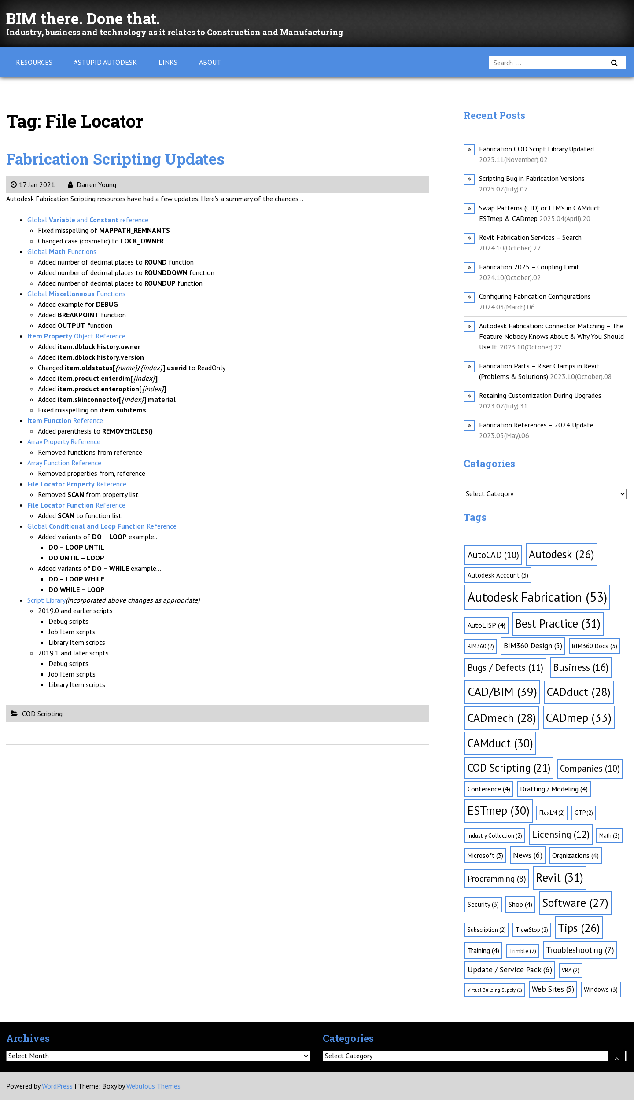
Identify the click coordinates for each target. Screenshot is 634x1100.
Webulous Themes (153, 1086)
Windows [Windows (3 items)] (601, 989)
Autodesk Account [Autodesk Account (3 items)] (498, 575)
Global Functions (61, 251)
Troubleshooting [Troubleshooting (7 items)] (580, 950)
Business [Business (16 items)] (580, 667)
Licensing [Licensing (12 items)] (561, 834)
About (210, 62)
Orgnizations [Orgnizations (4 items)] (575, 855)
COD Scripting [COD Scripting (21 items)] (509, 768)
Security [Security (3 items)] (483, 904)
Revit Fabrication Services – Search (530, 237)
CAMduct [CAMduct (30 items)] (500, 743)
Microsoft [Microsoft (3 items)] (485, 855)
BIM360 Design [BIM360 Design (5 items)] (533, 646)
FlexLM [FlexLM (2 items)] (552, 813)
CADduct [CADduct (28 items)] (579, 691)
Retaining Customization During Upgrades (540, 395)
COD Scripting (42, 713)
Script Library (46, 600)
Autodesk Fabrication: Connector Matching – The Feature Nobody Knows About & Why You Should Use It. (551, 336)
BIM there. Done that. (94, 17)
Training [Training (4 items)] (483, 950)
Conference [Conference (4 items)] (489, 788)
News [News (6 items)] (527, 855)
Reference (65, 420)
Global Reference (102, 526)
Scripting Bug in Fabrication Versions (532, 178)
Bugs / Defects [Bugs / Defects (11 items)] (505, 667)
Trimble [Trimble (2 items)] (522, 951)
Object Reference (76, 335)
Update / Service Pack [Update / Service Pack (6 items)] (510, 969)
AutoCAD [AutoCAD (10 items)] (493, 555)
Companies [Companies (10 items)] (590, 768)
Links (167, 62)
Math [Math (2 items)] (609, 835)
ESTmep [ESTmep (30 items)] (499, 810)
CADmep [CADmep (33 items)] (579, 717)
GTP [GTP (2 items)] (584, 813)
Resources (34, 62)
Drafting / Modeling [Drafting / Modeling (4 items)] (554, 788)
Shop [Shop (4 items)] (520, 904)
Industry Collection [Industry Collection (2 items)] (495, 835)
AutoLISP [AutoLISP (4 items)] (486, 625)
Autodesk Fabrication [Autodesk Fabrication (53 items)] (537, 597)
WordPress (57, 1086)
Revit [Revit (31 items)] (559, 877)
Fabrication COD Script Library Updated (536, 148)
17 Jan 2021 (33, 184)
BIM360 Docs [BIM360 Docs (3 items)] (594, 646)
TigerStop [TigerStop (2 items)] (532, 930)
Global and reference (87, 219)
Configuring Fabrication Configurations (535, 296)
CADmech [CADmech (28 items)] (502, 717)
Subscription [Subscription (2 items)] (487, 930)
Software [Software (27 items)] (575, 902)
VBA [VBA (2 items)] (570, 970)
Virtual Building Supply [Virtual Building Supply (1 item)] (495, 990)
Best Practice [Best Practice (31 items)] (558, 623)
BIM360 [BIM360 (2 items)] (481, 646)
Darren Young (92, 184)
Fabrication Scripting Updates (130, 157)
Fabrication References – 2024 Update (536, 424)
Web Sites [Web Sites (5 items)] (553, 989)
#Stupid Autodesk (105, 62)
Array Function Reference (64, 462)
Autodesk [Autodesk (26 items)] (561, 554)
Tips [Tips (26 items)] (579, 927)
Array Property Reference (63, 441)
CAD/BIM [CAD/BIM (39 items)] (502, 691)
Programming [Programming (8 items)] (497, 878)
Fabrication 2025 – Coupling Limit (529, 266)
